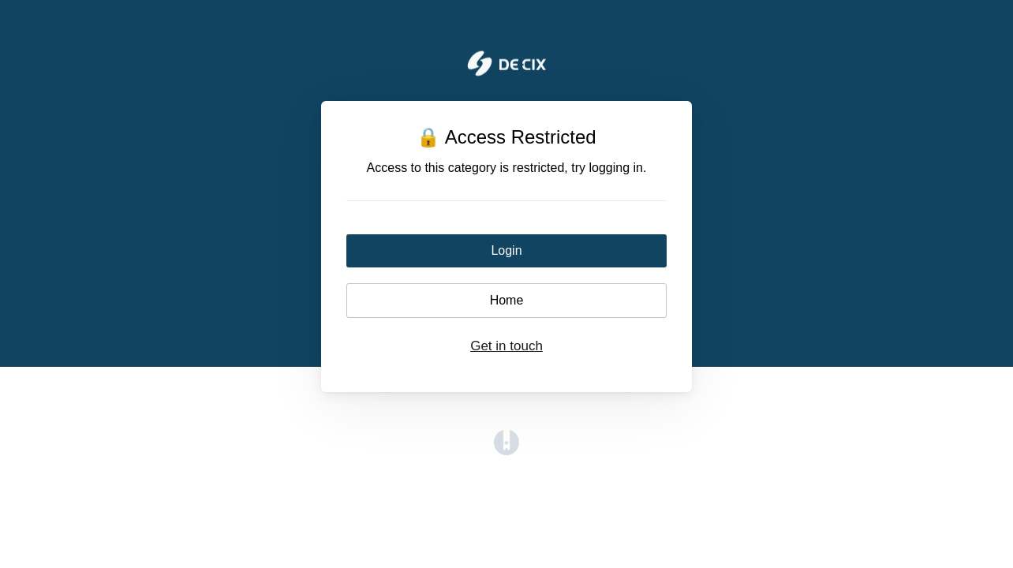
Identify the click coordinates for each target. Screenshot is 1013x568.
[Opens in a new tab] (506, 451)
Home (507, 300)
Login (506, 250)
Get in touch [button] (506, 345)
